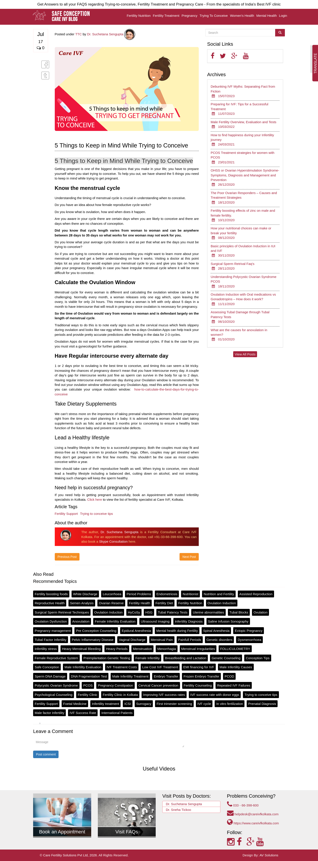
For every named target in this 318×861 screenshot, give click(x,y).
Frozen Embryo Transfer (201, 676)
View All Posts (245, 354)
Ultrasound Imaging (155, 621)
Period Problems (139, 594)
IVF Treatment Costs (122, 667)
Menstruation (142, 649)
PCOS (88, 685)
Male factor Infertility (49, 713)
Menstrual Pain (162, 640)
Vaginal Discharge (132, 640)
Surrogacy (143, 704)
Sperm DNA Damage (50, 676)
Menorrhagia (166, 649)
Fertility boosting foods (51, 594)
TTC (78, 34)
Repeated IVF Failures (233, 685)
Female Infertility (147, 658)
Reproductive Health (50, 603)
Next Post (189, 557)
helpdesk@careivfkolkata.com (253, 814)
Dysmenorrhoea (249, 640)
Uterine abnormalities (208, 612)
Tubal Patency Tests (172, 612)
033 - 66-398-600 (243, 805)
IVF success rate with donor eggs (214, 695)
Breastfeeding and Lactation (185, 658)
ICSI (127, 704)
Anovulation (80, 621)
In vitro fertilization (229, 704)
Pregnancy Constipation (115, 685)
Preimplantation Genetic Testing (106, 658)
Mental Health (266, 15)
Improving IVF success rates (164, 695)
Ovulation (260, 612)
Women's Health (242, 15)
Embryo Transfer (166, 676)
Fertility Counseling (198, 685)
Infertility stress (46, 649)
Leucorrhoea (112, 594)
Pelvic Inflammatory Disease (93, 640)
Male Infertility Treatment (130, 676)
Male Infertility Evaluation (82, 667)
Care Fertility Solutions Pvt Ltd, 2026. (70, 855)
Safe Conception (47, 667)
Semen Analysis (82, 603)
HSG (149, 612)
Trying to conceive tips (96, 513)
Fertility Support (66, 513)
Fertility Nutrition (139, 15)
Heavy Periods (117, 649)
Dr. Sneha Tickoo (178, 810)
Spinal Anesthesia (216, 631)
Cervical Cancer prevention (158, 685)
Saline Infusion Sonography (228, 621)
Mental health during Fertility (177, 631)
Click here (94, 499)
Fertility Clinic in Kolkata (120, 695)
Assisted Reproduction (256, 594)
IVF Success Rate (83, 713)
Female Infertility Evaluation (115, 621)
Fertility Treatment (166, 15)
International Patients (116, 713)
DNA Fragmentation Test (89, 676)
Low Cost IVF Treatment (160, 667)
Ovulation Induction (222, 603)
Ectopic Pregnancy (248, 631)
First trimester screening (174, 704)
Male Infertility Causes (236, 667)
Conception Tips (258, 658)
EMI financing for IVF (198, 667)
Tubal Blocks (238, 612)
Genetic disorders (219, 640)
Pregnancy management (53, 631)
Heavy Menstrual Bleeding (81, 649)
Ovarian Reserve (111, 603)
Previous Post (67, 557)
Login (283, 15)
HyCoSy (134, 612)
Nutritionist (190, 594)
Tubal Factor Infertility (50, 640)
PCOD (229, 676)
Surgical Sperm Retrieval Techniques (62, 612)
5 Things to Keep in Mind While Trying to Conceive (121, 145)
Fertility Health (139, 603)
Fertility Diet (164, 603)
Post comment (46, 754)
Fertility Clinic (87, 695)
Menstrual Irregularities (198, 649)
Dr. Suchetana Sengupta (111, 34)
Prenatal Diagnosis (262, 704)
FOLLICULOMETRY (235, 649)
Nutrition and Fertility (219, 594)
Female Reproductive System (56, 658)
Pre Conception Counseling (96, 631)
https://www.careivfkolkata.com (253, 823)
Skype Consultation (113, 541)
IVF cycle (204, 704)
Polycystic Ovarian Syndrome (56, 685)
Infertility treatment (105, 704)
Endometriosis (166, 594)
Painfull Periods (189, 640)
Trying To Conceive (214, 15)
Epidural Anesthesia (136, 631)
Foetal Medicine (75, 704)
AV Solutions (268, 855)
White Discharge (85, 594)
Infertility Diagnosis (189, 621)
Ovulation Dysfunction (51, 621)
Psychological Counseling (53, 695)
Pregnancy (189, 15)
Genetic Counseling (226, 658)
